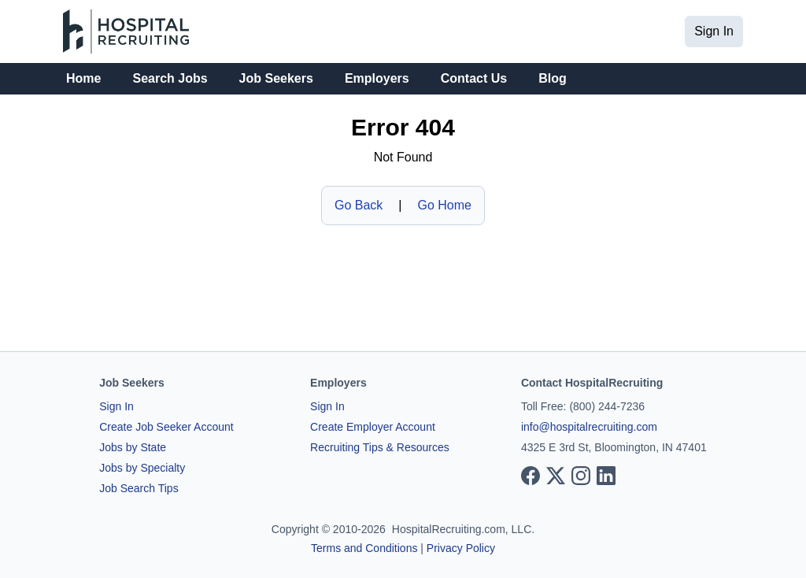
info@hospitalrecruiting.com (589, 427)
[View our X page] (555, 475)
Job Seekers (276, 78)
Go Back (359, 205)
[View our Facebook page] (530, 475)
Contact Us (474, 78)
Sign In (714, 31)
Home (83, 78)
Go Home (444, 205)
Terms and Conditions (364, 548)
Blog (552, 78)
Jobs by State (132, 447)
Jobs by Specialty (142, 467)
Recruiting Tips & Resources (379, 447)
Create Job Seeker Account (166, 427)
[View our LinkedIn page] (606, 475)
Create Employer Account (372, 427)
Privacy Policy (461, 548)
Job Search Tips (138, 488)
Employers (377, 78)
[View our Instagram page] (580, 475)
